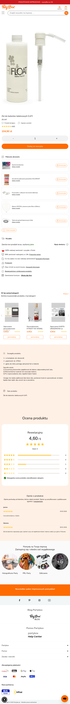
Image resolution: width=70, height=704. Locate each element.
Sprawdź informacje (42, 259)
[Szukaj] (36, 13)
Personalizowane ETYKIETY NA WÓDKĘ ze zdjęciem (34, 329)
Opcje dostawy (59, 244)
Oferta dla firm (26, 275)
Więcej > (66, 294)
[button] (4, 699)
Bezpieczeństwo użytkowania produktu (18, 271)
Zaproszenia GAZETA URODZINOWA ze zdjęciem (57, 329)
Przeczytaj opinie (35, 254)
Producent (8, 263)
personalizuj (12, 337)
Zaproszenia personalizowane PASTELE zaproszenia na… (10, 330)
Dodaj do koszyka (35, 146)
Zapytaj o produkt (26, 123)
